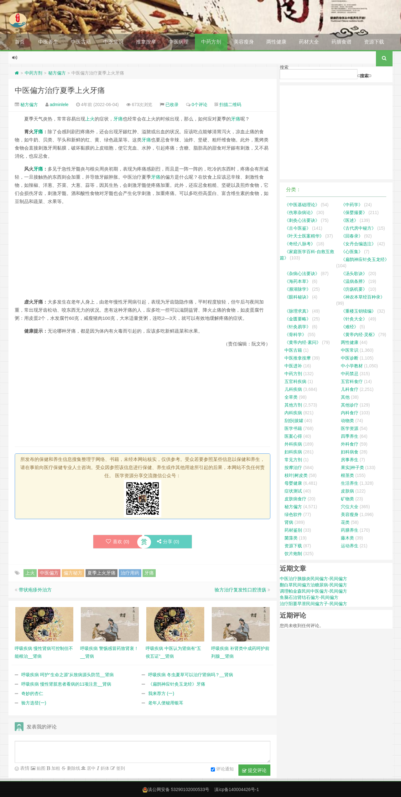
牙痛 (118, 118)
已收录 (172, 104)
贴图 (40, 768)
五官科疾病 (295, 381)
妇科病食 (349, 451)
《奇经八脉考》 (299, 243)
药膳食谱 (341, 41)
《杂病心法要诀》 (302, 273)
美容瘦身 (244, 41)
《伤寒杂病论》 (299, 212)
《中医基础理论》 (302, 204)
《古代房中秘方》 (358, 228)
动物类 (347, 420)
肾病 (288, 522)
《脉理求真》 (297, 311)
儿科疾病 (293, 389)
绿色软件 (293, 514)
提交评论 (254, 770)
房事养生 (349, 459)
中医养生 (48, 41)
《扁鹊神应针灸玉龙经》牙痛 (176, 684)
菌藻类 (291, 537)
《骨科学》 (295, 334)
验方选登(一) (33, 702)
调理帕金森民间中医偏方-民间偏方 (313, 591)
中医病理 (179, 41)
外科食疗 (349, 444)
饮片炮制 (293, 553)
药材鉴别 (293, 530)
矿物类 (347, 498)
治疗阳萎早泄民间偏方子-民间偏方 (313, 603)
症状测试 (293, 490)
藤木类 (347, 537)
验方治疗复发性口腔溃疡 (240, 589)
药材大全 (309, 41)
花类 (345, 522)
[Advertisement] (142, 254)
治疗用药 (130, 572)
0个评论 (199, 104)
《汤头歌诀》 (354, 273)
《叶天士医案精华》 (304, 235)
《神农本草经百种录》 (363, 296)
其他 (345, 397)
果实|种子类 (352, 467)
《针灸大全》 (354, 318)
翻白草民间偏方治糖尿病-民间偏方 (313, 584)
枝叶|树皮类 (296, 475)
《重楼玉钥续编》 (358, 311)
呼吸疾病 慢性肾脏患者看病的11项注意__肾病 (66, 684)
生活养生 (349, 483)
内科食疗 (349, 412)
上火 (90, 118)
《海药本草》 (297, 281)
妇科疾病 (293, 451)
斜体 (104, 768)
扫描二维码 (230, 104)
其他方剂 (293, 404)
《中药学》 (352, 204)
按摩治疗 (293, 467)
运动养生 (349, 545)
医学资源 (349, 428)
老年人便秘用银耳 (165, 702)
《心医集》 (352, 251)
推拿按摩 (146, 41)
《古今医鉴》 (297, 228)
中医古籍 (81, 41)
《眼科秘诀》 (297, 296)
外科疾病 (293, 444)
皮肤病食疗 (295, 498)
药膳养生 (349, 530)
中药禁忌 (349, 373)
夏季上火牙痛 (101, 572)
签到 (120, 768)
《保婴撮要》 (354, 212)
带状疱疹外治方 (35, 589)
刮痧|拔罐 (293, 420)
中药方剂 (211, 41)
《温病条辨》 (354, 281)
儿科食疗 (349, 389)
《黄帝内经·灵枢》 (359, 334)
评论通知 (222, 769)
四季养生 (349, 436)
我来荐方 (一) (161, 693)
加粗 (55, 768)
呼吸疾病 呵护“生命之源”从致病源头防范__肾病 (67, 674)
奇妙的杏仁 (32, 693)
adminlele (59, 104)
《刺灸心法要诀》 (302, 220)
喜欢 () (117, 541)
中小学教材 (352, 365)
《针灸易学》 (297, 326)
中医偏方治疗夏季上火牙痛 (60, 90)
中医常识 (113, 41)
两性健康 (276, 41)
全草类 (291, 397)
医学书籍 (293, 428)
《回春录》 (352, 235)
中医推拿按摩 (297, 357)
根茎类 (347, 475)
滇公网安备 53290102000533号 (179, 789)
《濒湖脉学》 (297, 289)
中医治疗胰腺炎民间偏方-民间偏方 (313, 578)
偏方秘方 (73, 572)
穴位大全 (349, 506)
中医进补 (293, 365)
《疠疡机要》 (354, 289)
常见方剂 (293, 459)
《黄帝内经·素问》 (302, 342)
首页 (20, 41)
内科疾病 (293, 412)
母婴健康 (293, 483)
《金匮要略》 (297, 318)
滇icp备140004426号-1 (236, 789)
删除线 (73, 768)
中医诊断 (349, 357)
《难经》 (349, 326)
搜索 (284, 67)
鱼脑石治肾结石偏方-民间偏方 (309, 597)
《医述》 (349, 220)
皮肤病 (347, 490)
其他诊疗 (349, 404)
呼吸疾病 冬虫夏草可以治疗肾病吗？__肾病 (190, 674)
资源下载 (374, 41)
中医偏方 (49, 572)
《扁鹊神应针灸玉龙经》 (365, 259)
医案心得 (293, 436)
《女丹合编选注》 (358, 243)
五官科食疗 (352, 381)
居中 (91, 768)
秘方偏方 (57, 72)
